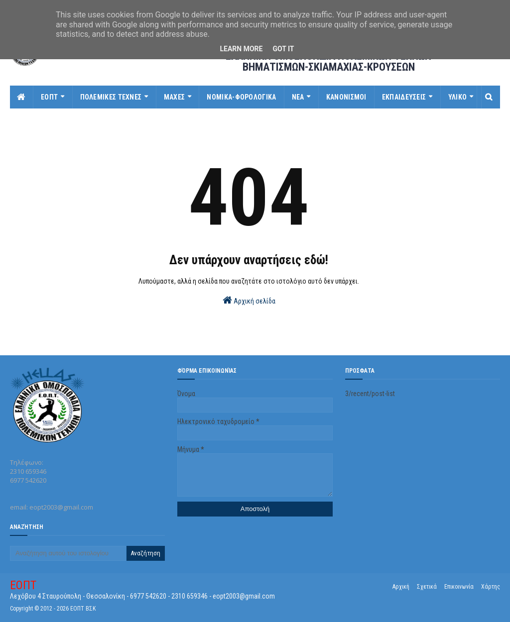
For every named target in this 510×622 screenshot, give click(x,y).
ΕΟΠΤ (23, 585)
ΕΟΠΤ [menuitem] (49, 97)
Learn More (241, 49)
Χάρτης (490, 586)
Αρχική (400, 586)
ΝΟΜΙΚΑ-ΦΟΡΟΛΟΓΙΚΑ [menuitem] (241, 97)
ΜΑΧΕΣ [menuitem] (174, 97)
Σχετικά (427, 586)
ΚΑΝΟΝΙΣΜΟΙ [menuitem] (346, 97)
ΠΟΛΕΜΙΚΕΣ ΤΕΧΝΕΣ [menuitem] (111, 97)
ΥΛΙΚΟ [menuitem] (457, 97)
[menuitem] (21, 97)
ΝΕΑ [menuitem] (298, 97)
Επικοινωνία (459, 586)
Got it (283, 49)
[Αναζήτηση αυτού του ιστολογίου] (68, 553)
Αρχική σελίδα (249, 300)
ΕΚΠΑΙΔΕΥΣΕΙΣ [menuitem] (404, 97)
